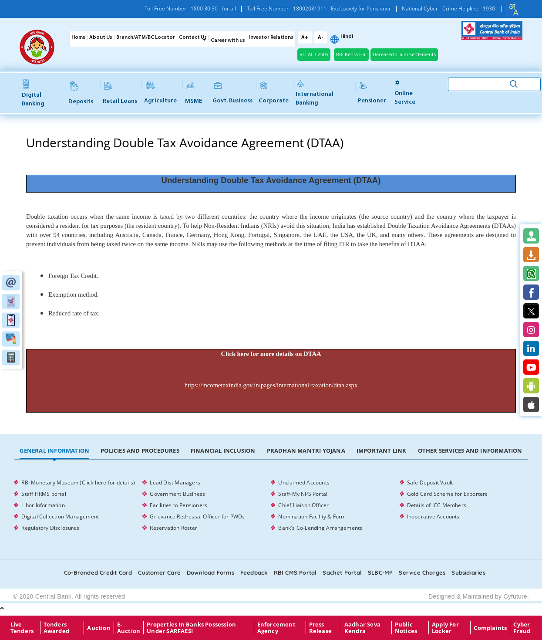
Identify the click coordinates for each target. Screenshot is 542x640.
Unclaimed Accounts (304, 482)
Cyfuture (515, 596)
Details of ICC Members (436, 505)
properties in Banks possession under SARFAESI (191, 627)
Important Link (382, 450)
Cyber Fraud (521, 627)
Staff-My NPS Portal (302, 494)
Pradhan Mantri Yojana (306, 450)
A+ (304, 37)
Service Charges (422, 572)
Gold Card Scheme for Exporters (447, 494)
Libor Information (42, 505)
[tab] (54, 451)
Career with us (228, 40)
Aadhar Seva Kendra (362, 627)
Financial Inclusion (223, 450)
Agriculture (160, 93)
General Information (54, 450)
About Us (100, 37)
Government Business (177, 494)
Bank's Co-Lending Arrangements (320, 528)
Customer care (159, 572)
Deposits (80, 93)
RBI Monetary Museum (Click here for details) (78, 482)
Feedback (254, 572)
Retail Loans (120, 93)
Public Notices (406, 627)
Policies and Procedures (140, 450)
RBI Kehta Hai (351, 54)
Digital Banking (33, 93)
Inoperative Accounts (433, 516)
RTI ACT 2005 (314, 54)
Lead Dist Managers (175, 482)
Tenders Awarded (56, 627)
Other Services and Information (470, 450)
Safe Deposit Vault (430, 482)
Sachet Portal (342, 572)
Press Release (320, 627)
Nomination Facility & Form (312, 516)
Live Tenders (22, 627)
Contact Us (193, 37)
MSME (193, 93)
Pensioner (372, 93)
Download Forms (210, 572)
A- (320, 37)
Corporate (274, 93)
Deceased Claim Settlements (404, 54)
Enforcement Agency (276, 627)
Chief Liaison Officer (303, 505)
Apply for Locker (445, 627)
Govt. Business (232, 93)
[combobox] (513, 10)
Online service (404, 92)
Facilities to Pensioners (178, 505)
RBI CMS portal (295, 572)
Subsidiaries (468, 572)
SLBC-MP (380, 572)
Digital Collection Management (60, 516)
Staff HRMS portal (43, 494)
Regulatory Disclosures (50, 528)
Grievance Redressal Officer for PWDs (197, 516)
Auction (98, 628)
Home (78, 37)
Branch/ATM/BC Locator (145, 37)
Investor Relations (271, 37)
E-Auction (128, 627)
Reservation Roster (173, 528)
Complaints (490, 628)
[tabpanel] (271, 505)
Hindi (346, 36)
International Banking (314, 93)
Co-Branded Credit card (98, 572)
